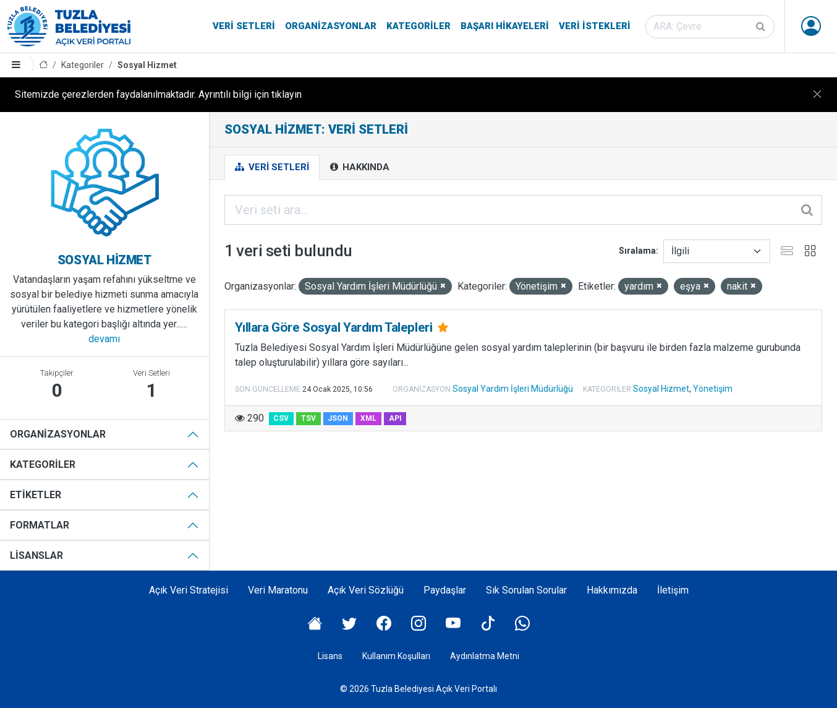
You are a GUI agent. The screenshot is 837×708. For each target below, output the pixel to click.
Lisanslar (36, 555)
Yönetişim (713, 389)
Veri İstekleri (595, 26)
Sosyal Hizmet (147, 65)
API (395, 418)
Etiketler (35, 495)
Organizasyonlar (330, 26)
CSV (281, 418)
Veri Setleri (244, 26)
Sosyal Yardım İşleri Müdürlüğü (512, 389)
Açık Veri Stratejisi (188, 590)
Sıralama (637, 251)
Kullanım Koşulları (396, 656)
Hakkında (359, 167)
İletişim (673, 590)
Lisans (330, 656)
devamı (104, 339)
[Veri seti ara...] (523, 210)
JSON (338, 418)
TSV (308, 418)
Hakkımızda (612, 590)
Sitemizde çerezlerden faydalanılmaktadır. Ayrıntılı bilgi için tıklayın (158, 94)
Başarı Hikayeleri (505, 26)
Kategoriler (418, 26)
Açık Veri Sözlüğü (366, 590)
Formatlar (39, 525)
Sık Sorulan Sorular (526, 590)
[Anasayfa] (43, 65)
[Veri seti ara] (710, 26)
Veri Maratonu (278, 590)
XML (368, 418)
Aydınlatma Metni (484, 656)
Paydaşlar (444, 590)
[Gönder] (762, 26)
